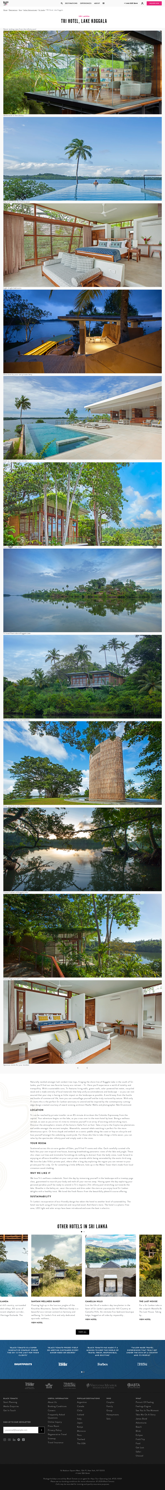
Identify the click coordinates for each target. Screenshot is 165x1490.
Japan (79, 1422)
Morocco (81, 1431)
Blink (138, 1431)
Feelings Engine (143, 1406)
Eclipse (139, 1435)
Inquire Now (154, 3)
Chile (79, 1410)
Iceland (80, 1414)
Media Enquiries (11, 1406)
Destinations (71, 3)
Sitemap (52, 1438)
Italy (79, 1418)
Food (138, 1443)
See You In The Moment (147, 1410)
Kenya (80, 1426)
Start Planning (10, 1402)
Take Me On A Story (146, 1414)
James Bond (141, 1418)
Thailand (81, 1439)
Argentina (82, 1402)
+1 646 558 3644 (131, 3)
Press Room (53, 1426)
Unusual (139, 1455)
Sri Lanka (42, 10)
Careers (51, 1410)
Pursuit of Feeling (145, 1402)
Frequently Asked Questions (56, 1416)
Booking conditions (57, 1406)
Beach (139, 1426)
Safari (138, 1451)
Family (109, 1406)
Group (109, 1410)
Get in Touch (9, 1410)
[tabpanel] (81, 1281)
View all (83, 1332)
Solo (108, 1418)
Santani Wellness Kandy (126, 1301)
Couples (110, 1402)
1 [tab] (81, 1372)
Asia (20, 10)
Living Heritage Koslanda (73, 1301)
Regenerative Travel (57, 1434)
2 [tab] (83, 1372)
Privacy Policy (55, 1430)
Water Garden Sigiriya (16, 1301)
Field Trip (140, 1439)
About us (52, 1402)
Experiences (86, 3)
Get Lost (140, 1447)
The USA (81, 1443)
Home (5, 10)
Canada (80, 1406)
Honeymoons (112, 1414)
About (97, 3)
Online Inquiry (55, 1422)
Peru (79, 1435)
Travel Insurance (55, 1442)
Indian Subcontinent (30, 10)
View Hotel (9, 1319)
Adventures (141, 1422)
